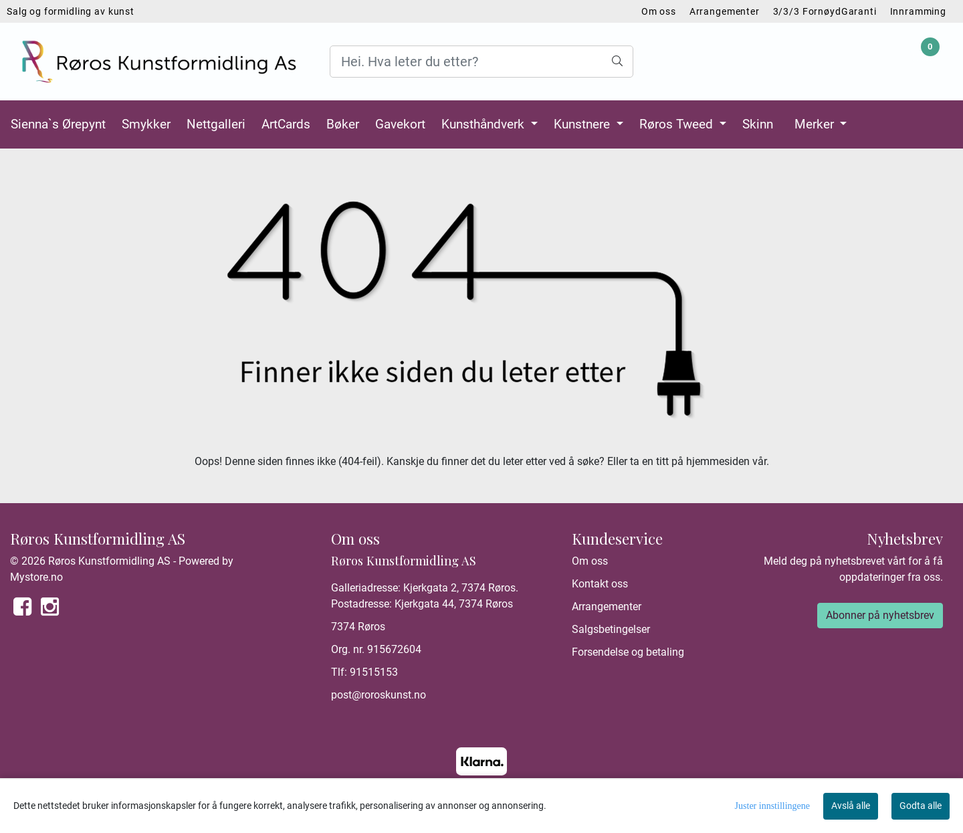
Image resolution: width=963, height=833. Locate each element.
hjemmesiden (718, 461)
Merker (815, 124)
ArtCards (285, 124)
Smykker (146, 124)
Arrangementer (724, 11)
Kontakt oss (600, 583)
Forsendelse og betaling (628, 652)
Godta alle (920, 805)
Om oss (658, 11)
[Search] (481, 61)
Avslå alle (850, 805)
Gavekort (400, 124)
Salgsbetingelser (611, 629)
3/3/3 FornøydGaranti (825, 11)
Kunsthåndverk (484, 124)
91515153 (374, 672)
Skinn (757, 124)
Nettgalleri (216, 124)
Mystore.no (36, 577)
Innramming (918, 11)
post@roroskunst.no (378, 694)
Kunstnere (583, 124)
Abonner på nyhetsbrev (880, 615)
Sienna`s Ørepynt (58, 124)
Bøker (342, 124)
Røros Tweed (677, 124)
